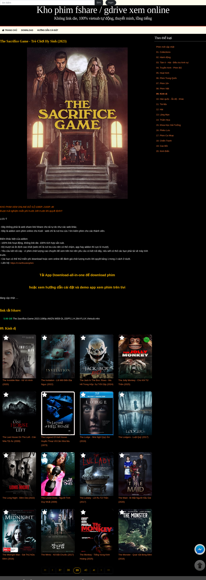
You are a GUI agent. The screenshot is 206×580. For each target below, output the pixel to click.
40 (85, 570)
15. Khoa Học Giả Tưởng (168, 125)
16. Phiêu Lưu (163, 130)
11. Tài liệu (161, 104)
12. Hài (159, 109)
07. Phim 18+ (162, 83)
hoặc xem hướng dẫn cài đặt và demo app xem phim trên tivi (77, 287)
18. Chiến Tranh (164, 140)
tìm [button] (99, 2)
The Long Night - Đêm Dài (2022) (19, 498)
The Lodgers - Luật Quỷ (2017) (133, 437)
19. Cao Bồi (162, 146)
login (110, 2)
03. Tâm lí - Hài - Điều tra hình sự (172, 62)
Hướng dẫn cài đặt (47, 30)
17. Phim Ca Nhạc (165, 135)
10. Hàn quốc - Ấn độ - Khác (170, 99)
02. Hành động (163, 57)
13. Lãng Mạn (162, 114)
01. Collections (163, 52)
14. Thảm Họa (163, 120)
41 (94, 570)
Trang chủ (9, 30)
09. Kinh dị (161, 94)
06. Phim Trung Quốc (166, 78)
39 (77, 570)
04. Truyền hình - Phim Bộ (169, 67)
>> (109, 570)
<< (45, 570)
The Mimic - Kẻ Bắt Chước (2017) (57, 554)
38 (68, 570)
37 (60, 570)
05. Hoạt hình (162, 73)
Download (27, 30)
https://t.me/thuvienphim (22, 263)
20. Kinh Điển (162, 151)
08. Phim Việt (162, 88)
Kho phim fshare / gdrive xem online (103, 10)
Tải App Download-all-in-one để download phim (77, 275)
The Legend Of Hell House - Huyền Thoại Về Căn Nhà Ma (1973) (55, 441)
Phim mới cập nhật (165, 47)
